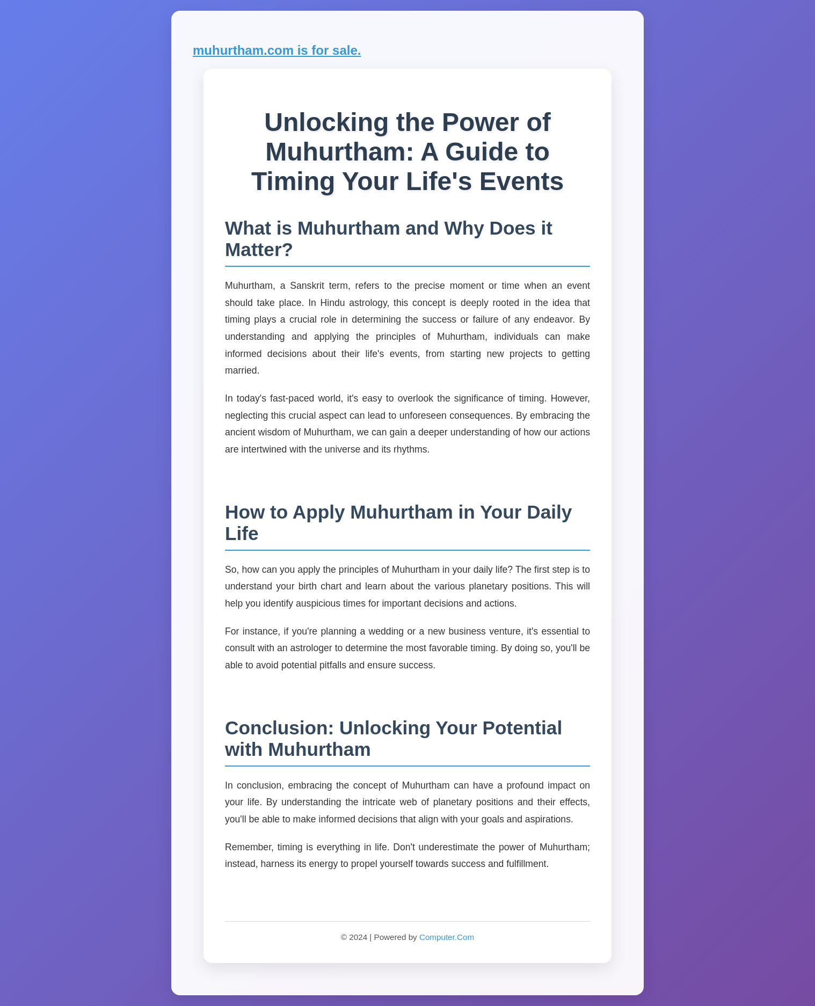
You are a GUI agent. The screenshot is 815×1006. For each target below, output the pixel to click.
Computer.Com (446, 937)
